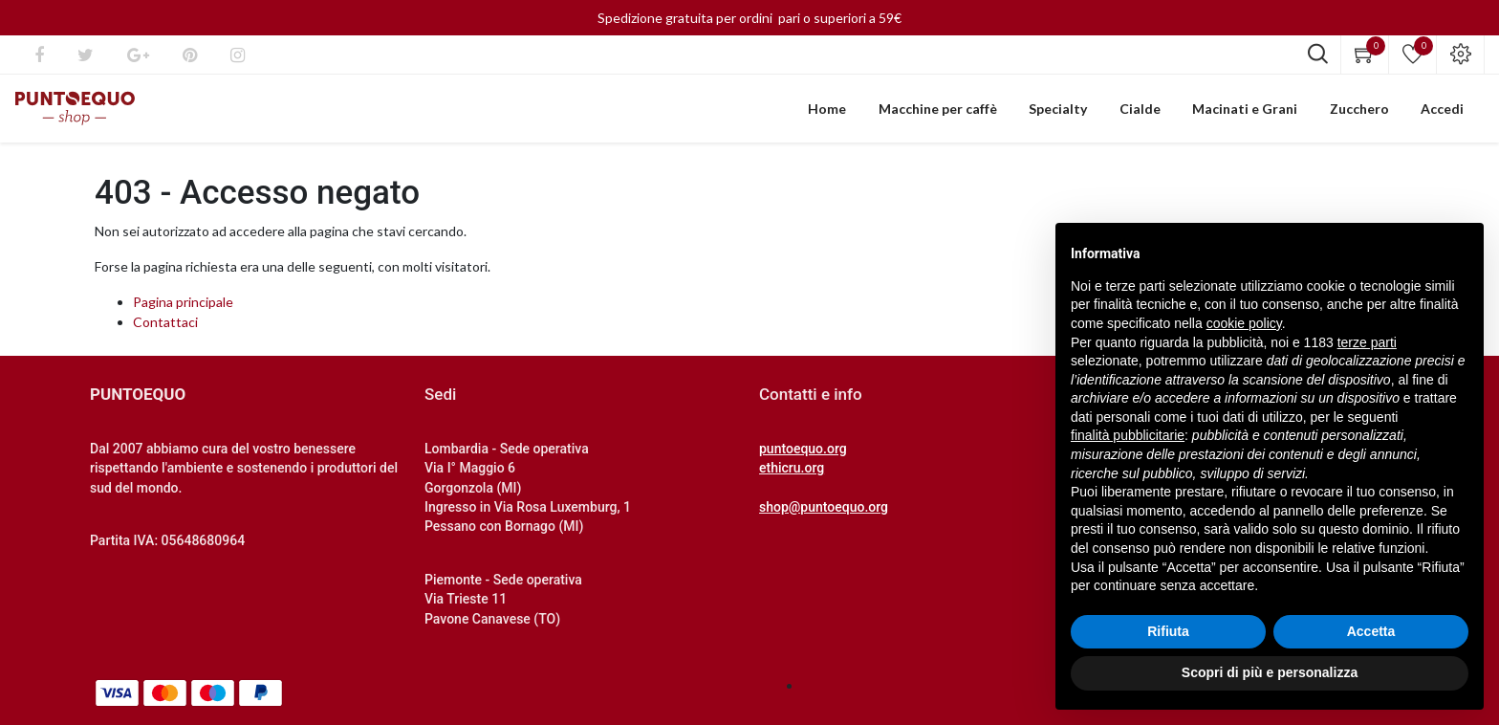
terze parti (1367, 342)
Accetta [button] (1371, 631)
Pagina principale (183, 310)
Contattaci (165, 330)
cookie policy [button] (1244, 323)
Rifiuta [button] (1168, 631)
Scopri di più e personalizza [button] (1270, 672)
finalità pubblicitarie (1127, 435)
